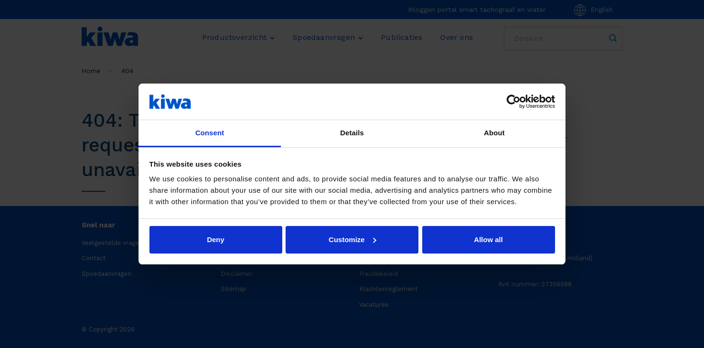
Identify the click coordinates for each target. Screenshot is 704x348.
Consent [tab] (209, 133)
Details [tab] (352, 133)
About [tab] (494, 133)
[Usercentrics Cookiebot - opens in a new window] (513, 101)
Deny (215, 239)
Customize (352, 239)
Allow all (488, 239)
